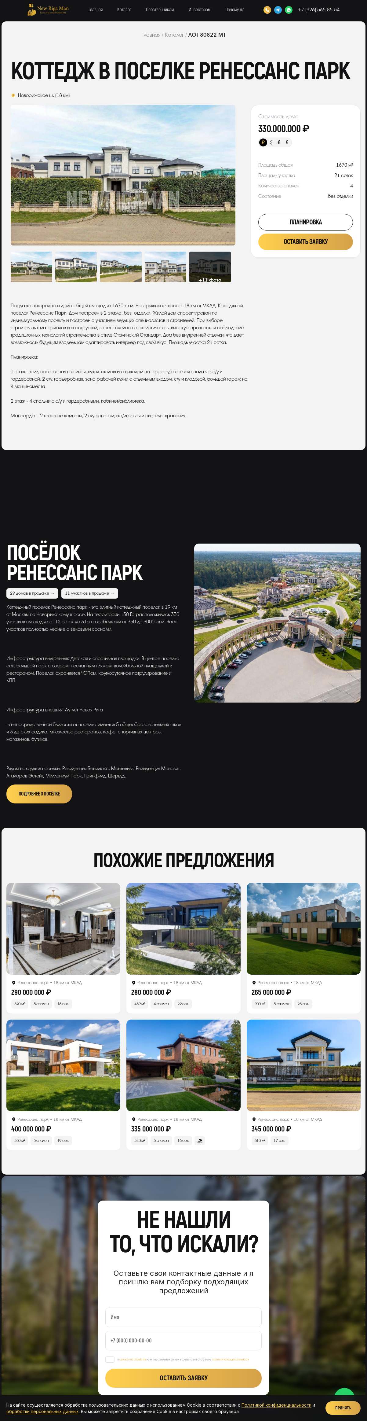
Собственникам (160, 10)
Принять (343, 1408)
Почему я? (234, 10)
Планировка (305, 222)
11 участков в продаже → (89, 593)
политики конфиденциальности (230, 1359)
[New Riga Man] (48, 10)
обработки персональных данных (42, 1411)
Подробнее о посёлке (39, 794)
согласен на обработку (132, 1359)
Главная (96, 10)
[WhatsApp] (289, 10)
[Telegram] (278, 10)
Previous (33, 175)
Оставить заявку (306, 242)
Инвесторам (200, 10)
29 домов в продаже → (32, 593)
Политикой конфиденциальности (276, 1405)
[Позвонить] (267, 10)
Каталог (124, 10)
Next (213, 175)
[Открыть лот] (63, 929)
